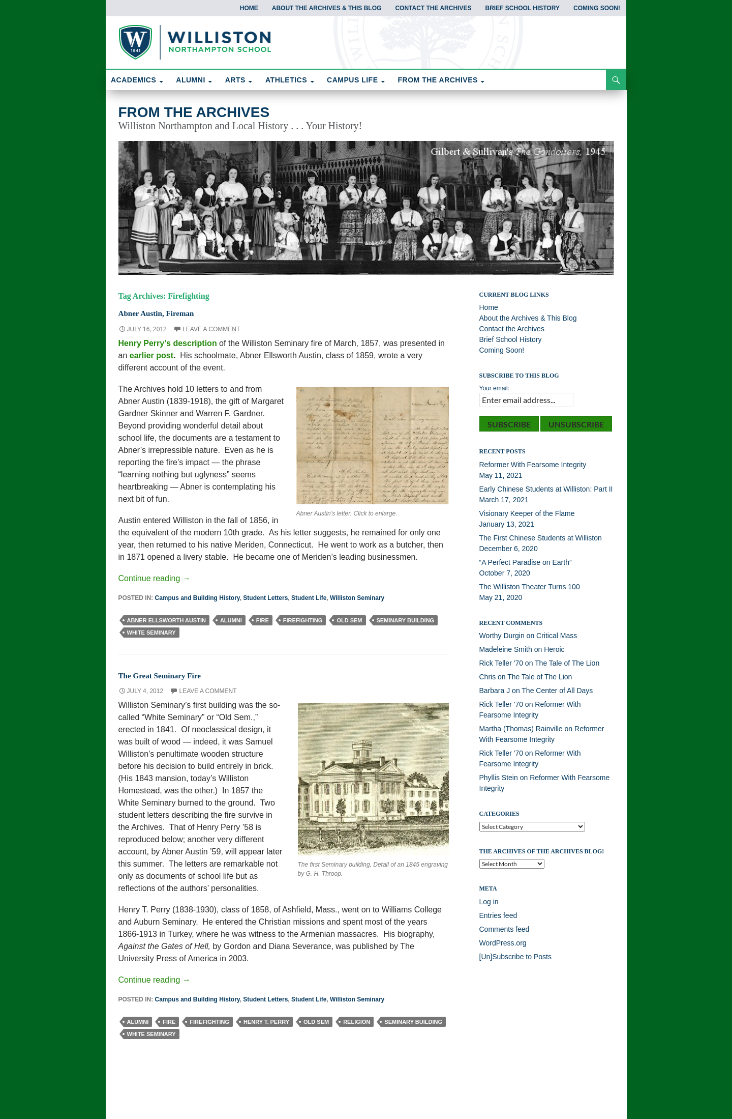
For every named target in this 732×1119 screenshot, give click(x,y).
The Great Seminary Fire (173, 674)
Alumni (231, 620)
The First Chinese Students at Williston (540, 538)
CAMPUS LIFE (352, 80)
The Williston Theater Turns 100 (529, 587)
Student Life (308, 597)
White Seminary (151, 632)
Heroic (554, 649)
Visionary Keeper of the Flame (527, 513)
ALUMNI (190, 80)
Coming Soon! (596, 8)
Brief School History (522, 8)
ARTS (235, 80)
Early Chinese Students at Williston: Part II (546, 489)
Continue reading (154, 578)
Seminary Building (406, 620)
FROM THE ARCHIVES (438, 80)
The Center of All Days (557, 690)
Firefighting (303, 620)
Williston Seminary (357, 597)
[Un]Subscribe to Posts (515, 957)
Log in (489, 902)
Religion (356, 1022)
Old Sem (349, 620)
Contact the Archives (433, 8)
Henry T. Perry (266, 1022)
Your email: (494, 388)
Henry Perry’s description (167, 343)
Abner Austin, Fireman (168, 312)
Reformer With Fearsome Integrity (533, 465)
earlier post (151, 355)
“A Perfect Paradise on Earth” (525, 562)
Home (249, 8)
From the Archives (194, 112)
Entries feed (498, 915)
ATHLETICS (286, 80)
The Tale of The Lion (567, 663)
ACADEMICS (133, 80)
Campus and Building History (197, 597)
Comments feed (504, 929)
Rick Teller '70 (501, 663)
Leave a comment (211, 329)
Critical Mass (556, 636)
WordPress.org (503, 943)
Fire (262, 620)
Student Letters (265, 597)
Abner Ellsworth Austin (166, 620)
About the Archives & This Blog (327, 8)
